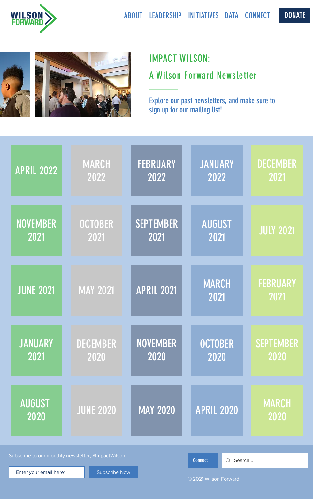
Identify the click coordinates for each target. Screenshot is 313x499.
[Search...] (264, 460)
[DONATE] (294, 15)
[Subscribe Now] (113, 472)
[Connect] (203, 460)
